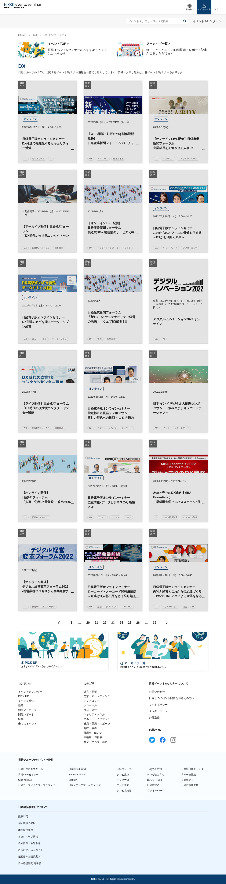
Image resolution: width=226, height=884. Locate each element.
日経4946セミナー (28, 774)
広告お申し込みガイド (30, 849)
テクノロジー (92, 700)
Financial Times (77, 774)
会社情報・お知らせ (29, 843)
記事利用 (23, 816)
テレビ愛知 (123, 785)
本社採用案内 (25, 830)
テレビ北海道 (124, 790)
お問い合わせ (157, 691)
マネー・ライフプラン (97, 719)
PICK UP (23, 696)
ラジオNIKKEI (155, 790)
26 (138, 622)
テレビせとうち (155, 774)
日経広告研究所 (190, 785)
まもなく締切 (26, 700)
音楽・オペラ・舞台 (96, 741)
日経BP (72, 779)
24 (121, 622)
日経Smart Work (77, 769)
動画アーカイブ (27, 709)
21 (96, 622)
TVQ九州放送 (154, 769)
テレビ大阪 (123, 779)
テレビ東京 (123, 774)
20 (88, 622)
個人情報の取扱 (26, 823)
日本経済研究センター (193, 769)
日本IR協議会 (188, 774)
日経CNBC (153, 785)
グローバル (90, 705)
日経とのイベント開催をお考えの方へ (171, 698)
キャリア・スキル (94, 714)
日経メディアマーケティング (84, 785)
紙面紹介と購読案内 (29, 856)
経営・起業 (90, 691)
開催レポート (26, 714)
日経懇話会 (187, 779)
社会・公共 (90, 709)
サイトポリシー (158, 704)
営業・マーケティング (97, 696)
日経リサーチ (124, 769)
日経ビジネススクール (30, 769)
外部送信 (154, 717)
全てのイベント (27, 723)
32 (154, 622)
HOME (22, 34)
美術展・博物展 (93, 737)
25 (129, 622)
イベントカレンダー (30, 691)
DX (35, 34)
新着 (21, 705)
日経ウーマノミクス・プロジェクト (38, 785)
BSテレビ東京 (155, 779)
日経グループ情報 (28, 836)
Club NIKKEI (25, 779)
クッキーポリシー (159, 711)
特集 (21, 719)
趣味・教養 (90, 728)
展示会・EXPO (93, 732)
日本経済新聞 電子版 (29, 863)
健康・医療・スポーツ (97, 723)
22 (104, 622)
